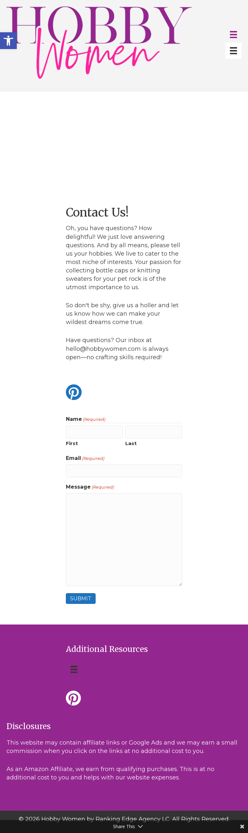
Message (90, 487)
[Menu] (233, 34)
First (72, 443)
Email (85, 458)
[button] (8, 40)
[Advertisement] (124, 137)
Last (131, 443)
